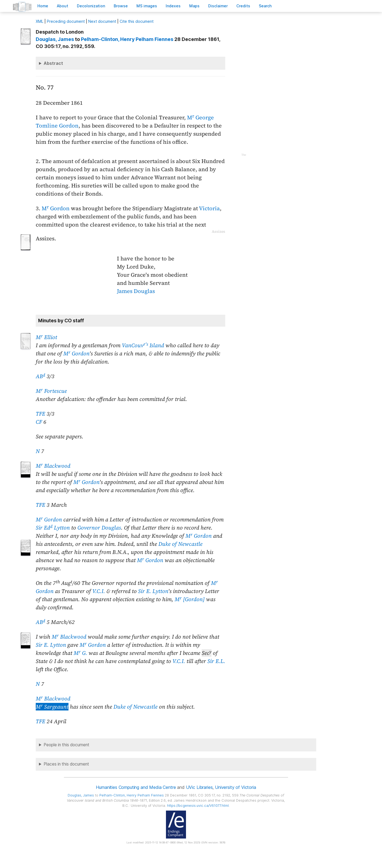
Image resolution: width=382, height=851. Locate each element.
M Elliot (46, 337)
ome (42, 6)
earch (265, 6)
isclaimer (218, 6)
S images (146, 6)
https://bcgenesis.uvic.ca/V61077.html (198, 806)
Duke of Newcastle (180, 544)
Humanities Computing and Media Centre (136, 787)
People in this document (66, 744)
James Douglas (136, 291)
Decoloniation (91, 6)
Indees (173, 6)
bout (62, 6)
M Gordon (56, 208)
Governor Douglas (99, 527)
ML (39, 21)
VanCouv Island (143, 345)
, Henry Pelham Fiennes (127, 39)
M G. (80, 653)
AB (40, 376)
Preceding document (66, 21)
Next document (102, 21)
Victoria (209, 208)
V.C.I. (98, 591)
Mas (194, 6)
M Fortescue (51, 391)
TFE (40, 413)
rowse (121, 6)
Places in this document (66, 764)
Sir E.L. (216, 661)
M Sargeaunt (52, 706)
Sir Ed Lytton (53, 527)
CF (39, 422)
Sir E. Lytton (153, 591)
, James (55, 39)
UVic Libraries (199, 787)
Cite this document (137, 21)
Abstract (53, 63)
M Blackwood (53, 466)
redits (243, 6)
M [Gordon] (190, 599)
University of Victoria (235, 787)
